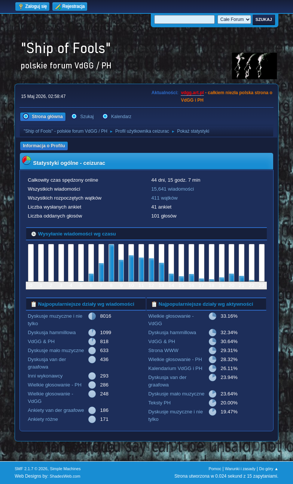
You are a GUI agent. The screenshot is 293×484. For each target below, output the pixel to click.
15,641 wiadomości (172, 189)
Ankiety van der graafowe (56, 410)
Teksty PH (159, 403)
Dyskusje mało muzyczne (56, 350)
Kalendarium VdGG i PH (175, 368)
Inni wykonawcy (45, 376)
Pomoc (215, 468)
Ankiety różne (43, 419)
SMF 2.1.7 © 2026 (31, 468)
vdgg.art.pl (192, 92)
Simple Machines (65, 468)
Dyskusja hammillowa (52, 332)
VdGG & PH (41, 341)
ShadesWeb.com (65, 476)
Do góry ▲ (268, 468)
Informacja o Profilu (44, 145)
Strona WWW (163, 350)
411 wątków (164, 198)
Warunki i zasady (240, 468)
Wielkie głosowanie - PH (55, 385)
